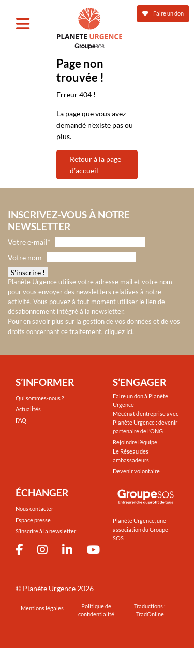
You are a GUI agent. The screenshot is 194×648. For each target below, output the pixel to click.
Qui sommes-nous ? (40, 398)
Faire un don (163, 13)
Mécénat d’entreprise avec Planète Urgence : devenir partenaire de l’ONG (145, 422)
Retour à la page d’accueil (95, 165)
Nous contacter (34, 508)
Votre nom (25, 257)
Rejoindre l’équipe (135, 442)
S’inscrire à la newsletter (46, 531)
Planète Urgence (49, 588)
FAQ (21, 420)
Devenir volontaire (136, 471)
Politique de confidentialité (96, 610)
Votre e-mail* (29, 241)
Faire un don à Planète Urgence (140, 400)
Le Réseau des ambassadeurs (131, 455)
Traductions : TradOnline (150, 610)
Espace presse (33, 520)
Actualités (28, 408)
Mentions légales (42, 608)
